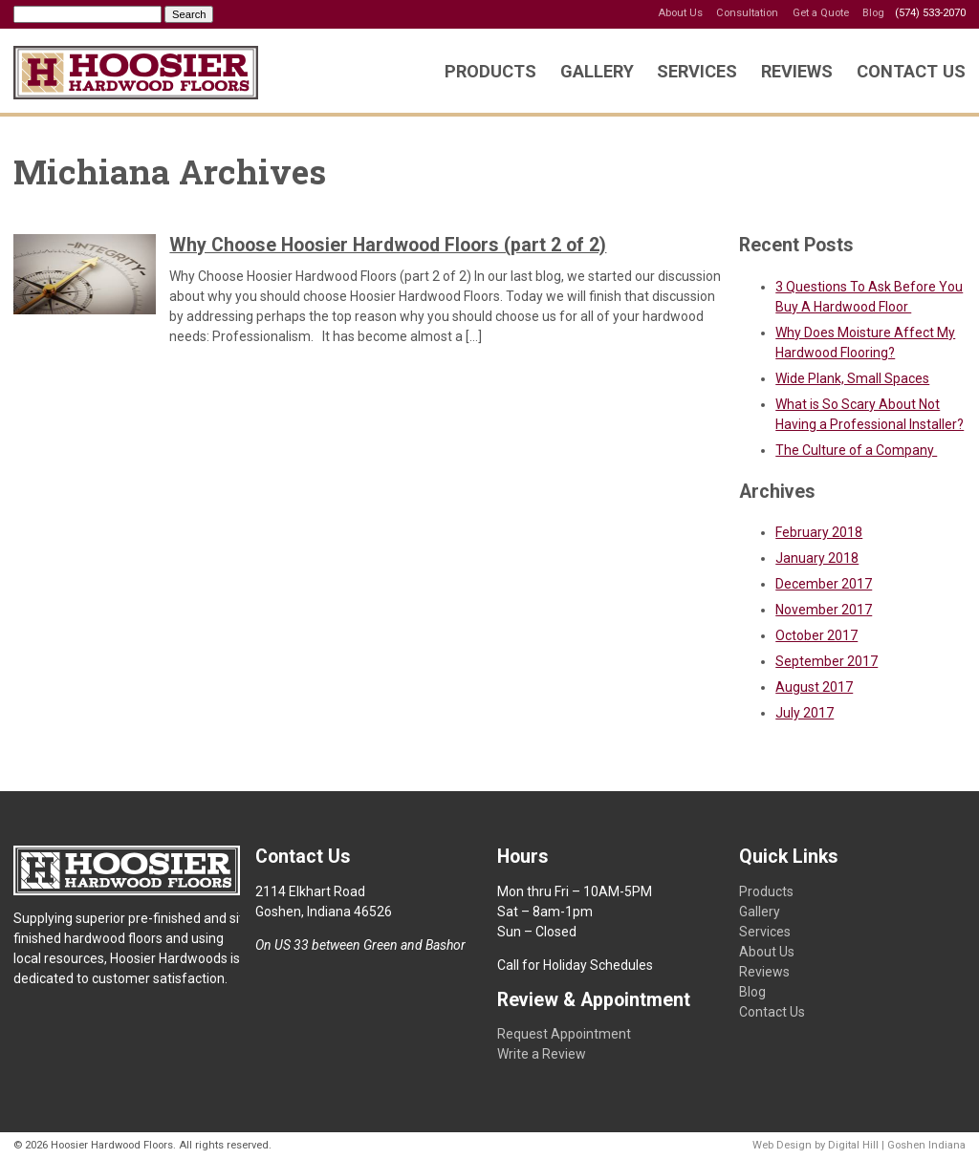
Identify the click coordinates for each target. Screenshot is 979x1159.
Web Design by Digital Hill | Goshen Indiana (859, 1145)
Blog (873, 13)
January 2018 (817, 558)
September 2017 (826, 661)
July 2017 (804, 712)
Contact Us (911, 71)
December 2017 (823, 583)
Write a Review (541, 1054)
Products (490, 71)
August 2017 (814, 687)
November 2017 (823, 609)
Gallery (597, 71)
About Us (680, 13)
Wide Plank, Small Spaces (852, 378)
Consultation (747, 13)
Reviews (797, 71)
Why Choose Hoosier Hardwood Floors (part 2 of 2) (387, 245)
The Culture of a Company (856, 450)
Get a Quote (821, 13)
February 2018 (818, 532)
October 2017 (816, 635)
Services (697, 71)
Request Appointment (564, 1033)
